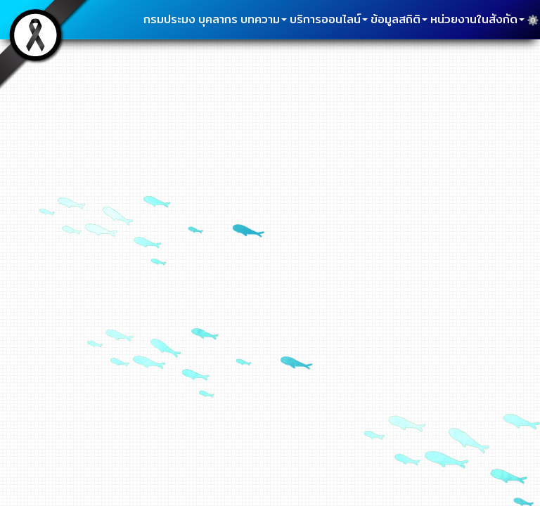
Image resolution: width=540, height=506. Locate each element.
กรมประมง (169, 19)
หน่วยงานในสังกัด (477, 19)
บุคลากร (218, 19)
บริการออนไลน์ (329, 19)
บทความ (263, 19)
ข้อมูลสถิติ (399, 19)
